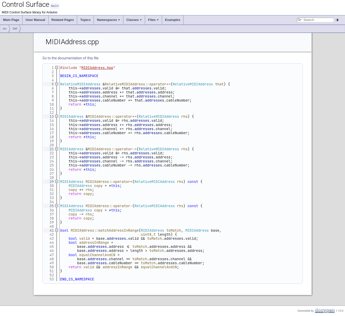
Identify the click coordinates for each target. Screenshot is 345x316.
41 (48, 230)
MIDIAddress (71, 116)
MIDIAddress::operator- (109, 205)
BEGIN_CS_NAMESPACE (79, 75)
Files (153, 19)
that (219, 84)
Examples (172, 19)
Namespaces (108, 19)
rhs (184, 116)
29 (48, 181)
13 (48, 116)
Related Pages (63, 19)
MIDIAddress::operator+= (112, 116)
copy (98, 185)
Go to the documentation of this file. (70, 58)
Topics (85, 19)
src (5, 28)
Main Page (11, 19)
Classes (134, 19)
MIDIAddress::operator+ (109, 181)
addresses (91, 88)
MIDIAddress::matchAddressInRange (105, 230)
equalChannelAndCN (97, 254)
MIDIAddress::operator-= (112, 149)
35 (48, 205)
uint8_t (148, 234)
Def (15, 28)
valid (84, 238)
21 (48, 149)
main (55, 6)
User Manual (35, 19)
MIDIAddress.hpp (97, 67)
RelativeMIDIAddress (80, 84)
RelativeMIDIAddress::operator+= (137, 84)
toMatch (173, 230)
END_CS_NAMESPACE (77, 279)
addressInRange (94, 242)
